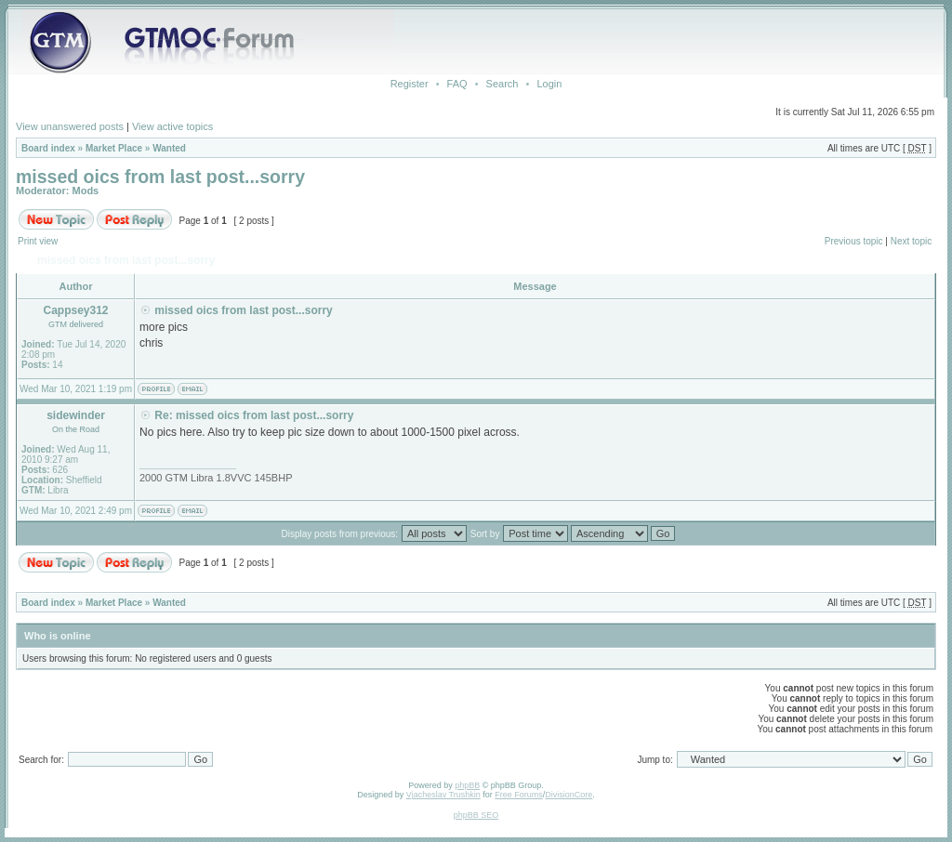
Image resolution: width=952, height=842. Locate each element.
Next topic (911, 241)
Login (549, 83)
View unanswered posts (70, 126)
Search (502, 83)
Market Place (114, 148)
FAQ (457, 83)
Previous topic (854, 241)
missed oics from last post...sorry (160, 176)
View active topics (172, 126)
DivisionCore (568, 794)
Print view (38, 241)
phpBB (467, 785)
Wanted (169, 148)
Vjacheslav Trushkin (443, 794)
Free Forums (519, 794)
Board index (48, 148)
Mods (86, 190)
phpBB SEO (476, 815)
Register (409, 83)
